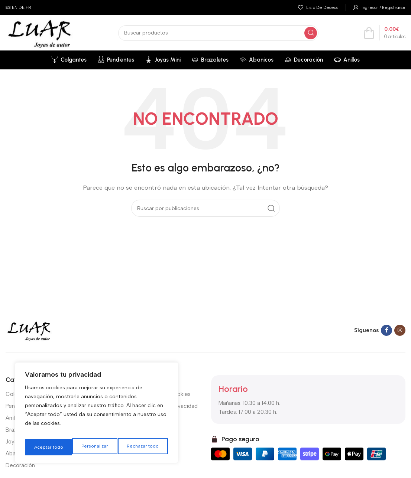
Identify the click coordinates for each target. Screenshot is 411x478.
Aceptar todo (145, 447)
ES (8, 7)
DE (22, 7)
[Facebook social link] (386, 330)
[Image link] (29, 330)
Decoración (20, 465)
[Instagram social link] (399, 330)
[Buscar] (218, 33)
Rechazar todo (95, 447)
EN (14, 7)
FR (28, 7)
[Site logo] (40, 32)
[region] (96, 415)
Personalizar (46, 447)
